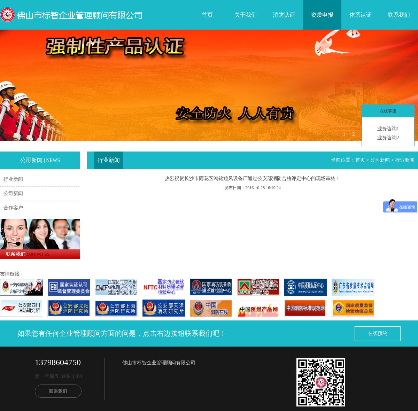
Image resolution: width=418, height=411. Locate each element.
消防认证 (284, 15)
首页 (207, 15)
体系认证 (360, 15)
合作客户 (13, 207)
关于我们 (245, 15)
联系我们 (399, 15)
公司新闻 (13, 193)
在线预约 (377, 333)
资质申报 (322, 15)
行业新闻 (13, 179)
